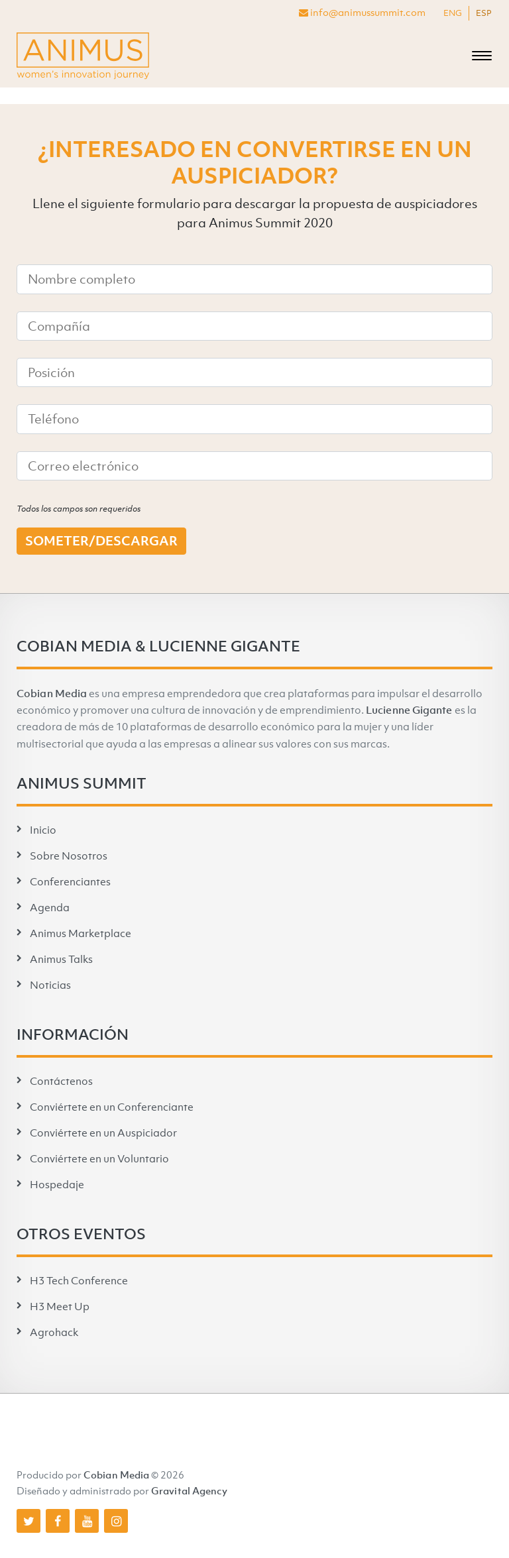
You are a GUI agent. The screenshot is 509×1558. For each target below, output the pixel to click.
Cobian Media (52, 693)
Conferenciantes (70, 881)
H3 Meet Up (59, 1306)
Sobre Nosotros (68, 855)
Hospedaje (57, 1184)
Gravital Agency (189, 1490)
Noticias (50, 984)
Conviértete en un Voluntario (99, 1158)
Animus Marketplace (80, 933)
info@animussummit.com (362, 12)
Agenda (50, 907)
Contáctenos (61, 1080)
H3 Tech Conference (79, 1280)
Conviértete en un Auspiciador (103, 1132)
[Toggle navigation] (481, 56)
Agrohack (54, 1332)
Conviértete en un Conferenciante (112, 1106)
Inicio (43, 829)
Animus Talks (61, 959)
